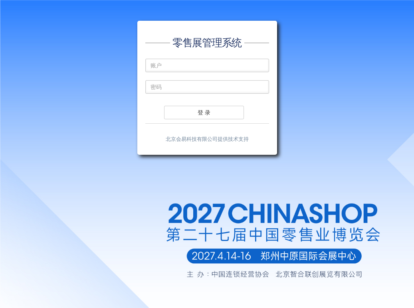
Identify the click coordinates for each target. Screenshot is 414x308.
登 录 (204, 112)
